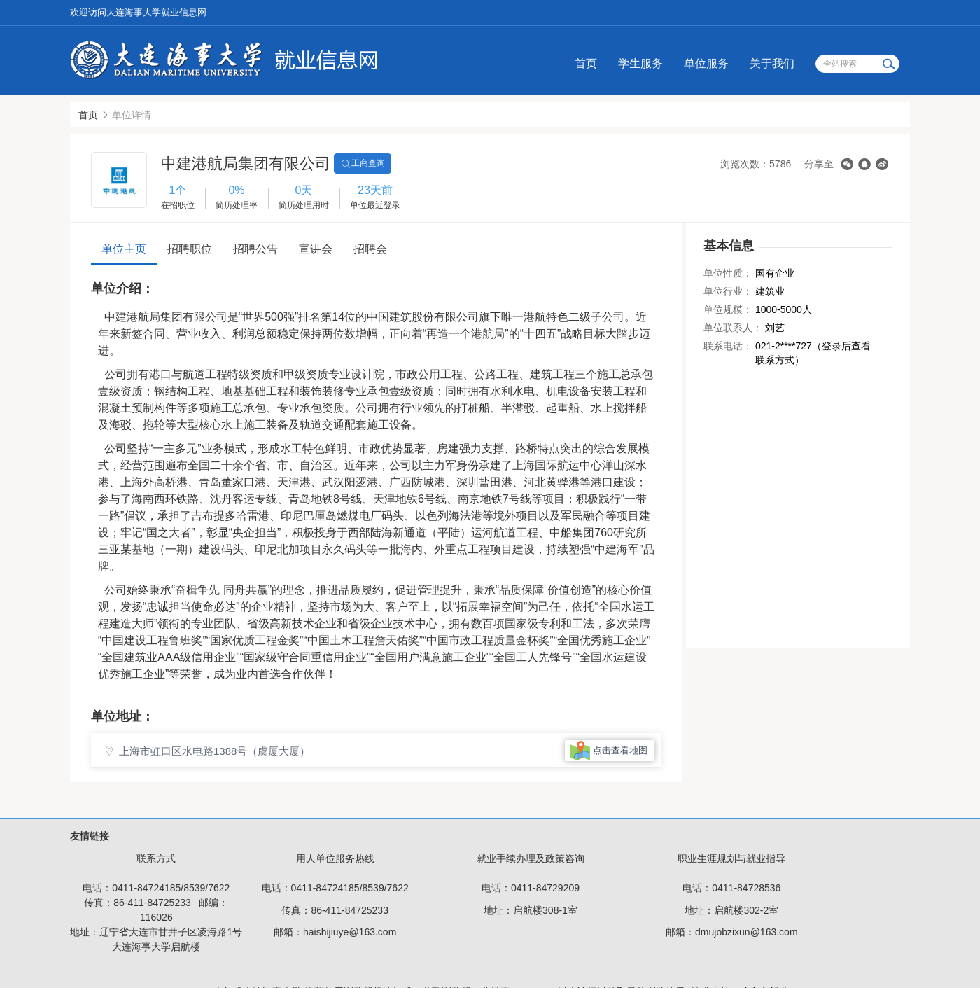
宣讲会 (315, 249)
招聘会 (370, 249)
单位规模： (728, 309)
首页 (586, 63)
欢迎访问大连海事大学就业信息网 (138, 12)
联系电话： (728, 346)
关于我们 (772, 63)
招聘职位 (189, 249)
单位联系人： (733, 327)
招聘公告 (255, 249)
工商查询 (362, 163)
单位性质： (728, 273)
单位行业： (728, 291)
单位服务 (706, 63)
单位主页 (124, 249)
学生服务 (640, 63)
